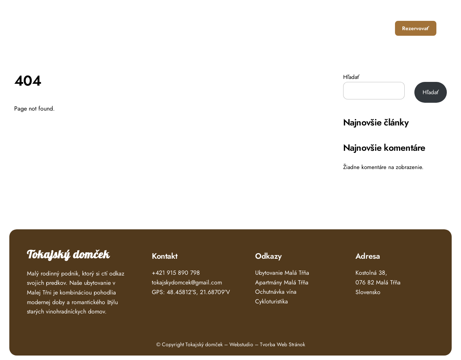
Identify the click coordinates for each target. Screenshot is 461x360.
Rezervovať (415, 28)
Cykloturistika (271, 301)
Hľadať (351, 77)
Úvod (252, 28)
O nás (350, 28)
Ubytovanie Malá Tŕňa (282, 272)
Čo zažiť (320, 28)
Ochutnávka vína (276, 291)
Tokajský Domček (58, 25)
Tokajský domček (68, 254)
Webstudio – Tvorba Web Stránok (267, 344)
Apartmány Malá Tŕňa (281, 282)
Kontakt (378, 28)
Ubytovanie (284, 28)
